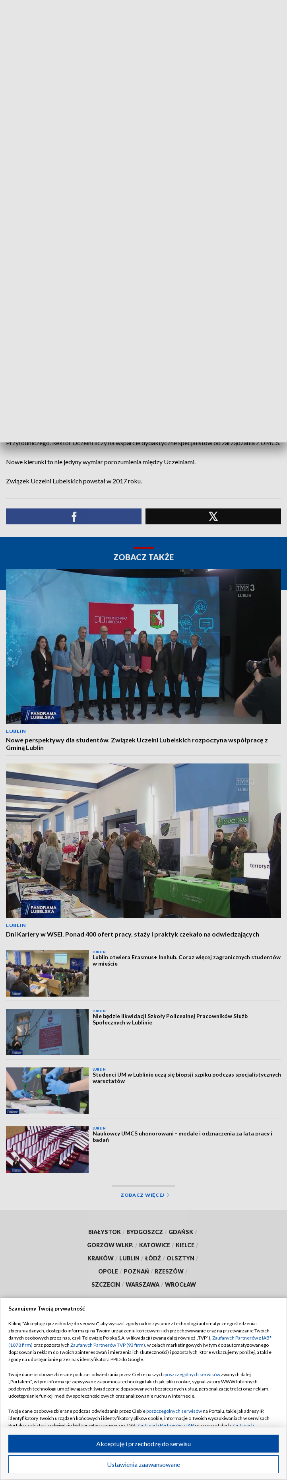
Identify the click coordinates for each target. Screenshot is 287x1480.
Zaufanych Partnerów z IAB (165, 1425)
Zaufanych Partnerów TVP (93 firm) (107, 1345)
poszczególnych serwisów (192, 1374)
